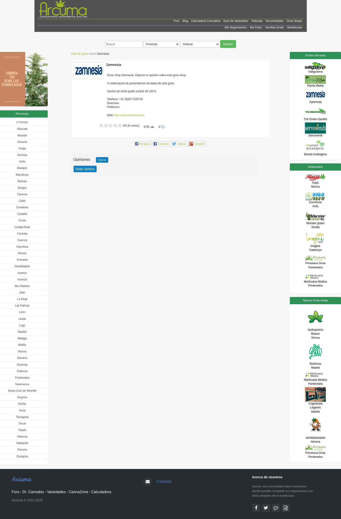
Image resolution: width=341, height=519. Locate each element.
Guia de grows (80, 53)
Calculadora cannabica (205, 21)
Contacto (164, 481)
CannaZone (78, 492)
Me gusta (145, 143)
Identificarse (294, 27)
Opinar (102, 159)
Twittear (181, 143)
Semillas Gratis (274, 27)
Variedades (56, 492)
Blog (185, 21)
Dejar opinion (85, 169)
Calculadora (101, 492)
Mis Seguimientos (236, 27)
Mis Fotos (256, 27)
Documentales (275, 21)
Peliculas (257, 21)
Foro (176, 21)
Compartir (163, 143)
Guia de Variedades (235, 21)
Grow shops (294, 21)
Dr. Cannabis (33, 492)
